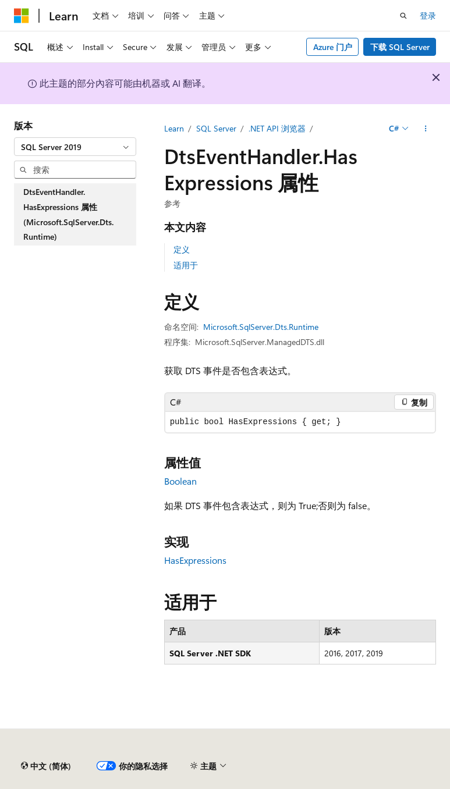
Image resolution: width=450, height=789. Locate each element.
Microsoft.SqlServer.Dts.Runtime (260, 326)
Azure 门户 (332, 46)
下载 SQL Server (400, 46)
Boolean (180, 481)
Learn (174, 128)
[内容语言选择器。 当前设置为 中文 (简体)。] (46, 766)
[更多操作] (426, 128)
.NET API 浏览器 (277, 128)
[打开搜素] (403, 15)
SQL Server (216, 128)
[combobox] (75, 146)
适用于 (185, 265)
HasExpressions (195, 560)
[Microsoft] (21, 15)
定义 (181, 249)
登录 (428, 15)
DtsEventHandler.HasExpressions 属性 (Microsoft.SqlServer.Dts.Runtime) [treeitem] (68, 214)
